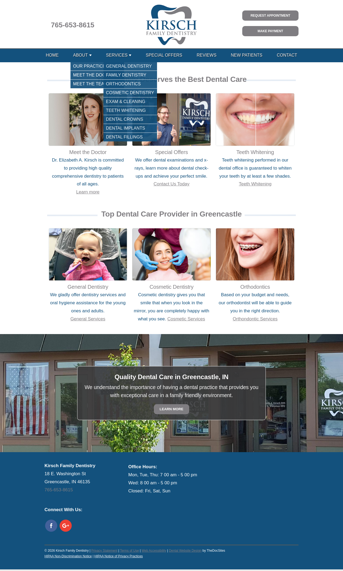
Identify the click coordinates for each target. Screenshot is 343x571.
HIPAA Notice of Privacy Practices (118, 556)
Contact (287, 55)
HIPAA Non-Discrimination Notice (68, 556)
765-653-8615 (72, 25)
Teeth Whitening (255, 183)
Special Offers (164, 55)
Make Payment (270, 31)
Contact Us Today (171, 183)
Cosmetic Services (186, 318)
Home (52, 55)
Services (117, 55)
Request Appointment (270, 15)
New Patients (247, 55)
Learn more (87, 192)
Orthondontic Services (255, 318)
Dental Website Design (185, 550)
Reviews (207, 55)
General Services (87, 318)
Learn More (172, 409)
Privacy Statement (104, 550)
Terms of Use (129, 550)
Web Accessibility (153, 550)
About (80, 55)
